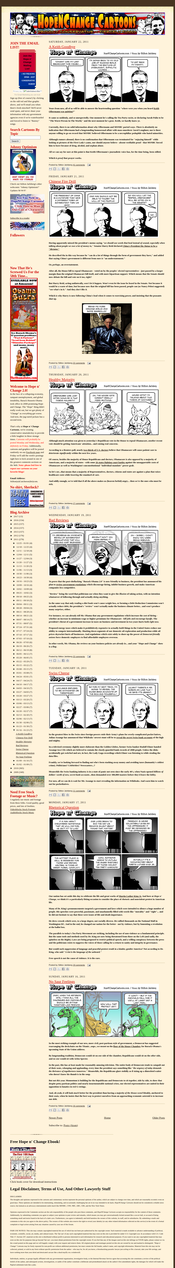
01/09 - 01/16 (23, 760)
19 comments (79, 965)
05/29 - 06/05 (23, 657)
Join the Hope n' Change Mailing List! (27, 62)
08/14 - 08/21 (23, 615)
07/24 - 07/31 (23, 627)
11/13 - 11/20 (23, 566)
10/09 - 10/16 (23, 585)
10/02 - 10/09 (23, 589)
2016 (16, 520)
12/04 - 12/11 (23, 554)
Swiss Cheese (22, 749)
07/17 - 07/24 (23, 631)
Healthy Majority (24, 741)
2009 (16, 772)
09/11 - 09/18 (23, 600)
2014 (16, 528)
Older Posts (158, 1117)
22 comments (79, 363)
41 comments (79, 165)
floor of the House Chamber (126, 1046)
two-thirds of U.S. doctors (95, 450)
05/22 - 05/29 (23, 661)
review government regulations (71, 584)
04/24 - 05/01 (23, 676)
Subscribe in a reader (20, 218)
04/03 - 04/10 (23, 688)
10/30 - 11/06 (23, 573)
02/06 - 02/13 (23, 718)
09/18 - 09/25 (23, 596)
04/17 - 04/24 (23, 680)
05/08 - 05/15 (23, 669)
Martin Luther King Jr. (130, 896)
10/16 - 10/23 (23, 581)
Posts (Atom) (71, 1125)
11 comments (79, 791)
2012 (16, 535)
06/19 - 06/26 (23, 646)
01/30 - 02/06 (23, 722)
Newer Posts (55, 1117)
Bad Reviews (22, 745)
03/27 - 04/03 (23, 692)
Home (107, 1117)
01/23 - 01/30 (23, 726)
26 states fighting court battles (110, 462)
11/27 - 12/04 (23, 558)
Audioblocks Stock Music (22, 812)
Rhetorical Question (25, 753)
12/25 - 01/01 (23, 543)
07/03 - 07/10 (23, 638)
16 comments (79, 1106)
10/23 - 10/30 (23, 577)
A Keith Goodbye (24, 734)
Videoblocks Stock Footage (22, 809)
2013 (16, 531)
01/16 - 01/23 (23, 730)
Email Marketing (24, 95)
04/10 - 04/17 (23, 684)
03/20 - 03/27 (23, 695)
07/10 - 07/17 (23, 634)
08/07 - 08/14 (23, 619)
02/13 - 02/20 (23, 715)
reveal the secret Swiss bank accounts (134, 737)
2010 (16, 768)
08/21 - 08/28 (23, 611)
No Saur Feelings (24, 756)
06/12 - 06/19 (23, 650)
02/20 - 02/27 (23, 711)
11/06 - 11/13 (23, 570)
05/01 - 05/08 (23, 673)
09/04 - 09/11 (23, 604)
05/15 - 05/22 (23, 665)
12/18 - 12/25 (23, 547)
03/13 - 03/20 (23, 699)
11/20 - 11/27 (23, 562)
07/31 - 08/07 (23, 623)
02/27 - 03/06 (23, 707)
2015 (16, 524)
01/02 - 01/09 (23, 764)
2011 (16, 539)
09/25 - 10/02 (23, 592)
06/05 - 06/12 (23, 654)
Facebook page (33, 452)
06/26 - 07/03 (23, 642)
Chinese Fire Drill (24, 737)
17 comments (79, 503)
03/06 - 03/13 (23, 703)
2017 (16, 516)
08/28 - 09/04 (23, 608)
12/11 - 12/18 (23, 550)
